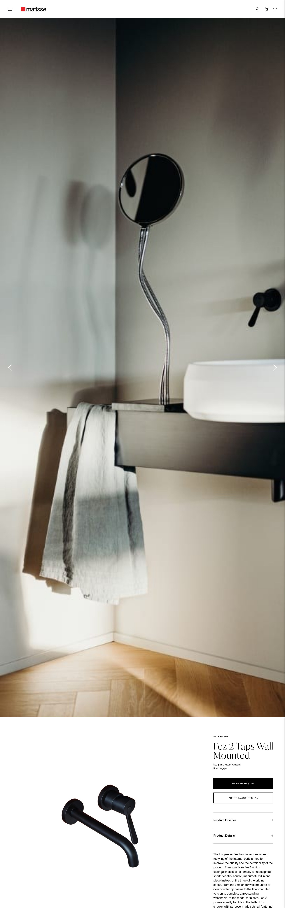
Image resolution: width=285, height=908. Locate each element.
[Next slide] (274, 367)
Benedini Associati (232, 765)
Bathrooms (220, 737)
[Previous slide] (10, 367)
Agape (223, 768)
